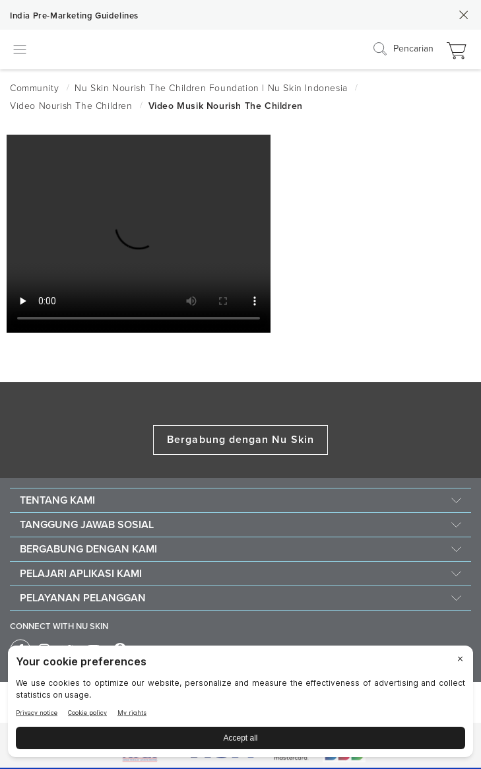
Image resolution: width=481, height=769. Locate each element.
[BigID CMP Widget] (240, 704)
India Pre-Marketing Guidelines (74, 16)
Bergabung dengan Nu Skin (240, 439)
